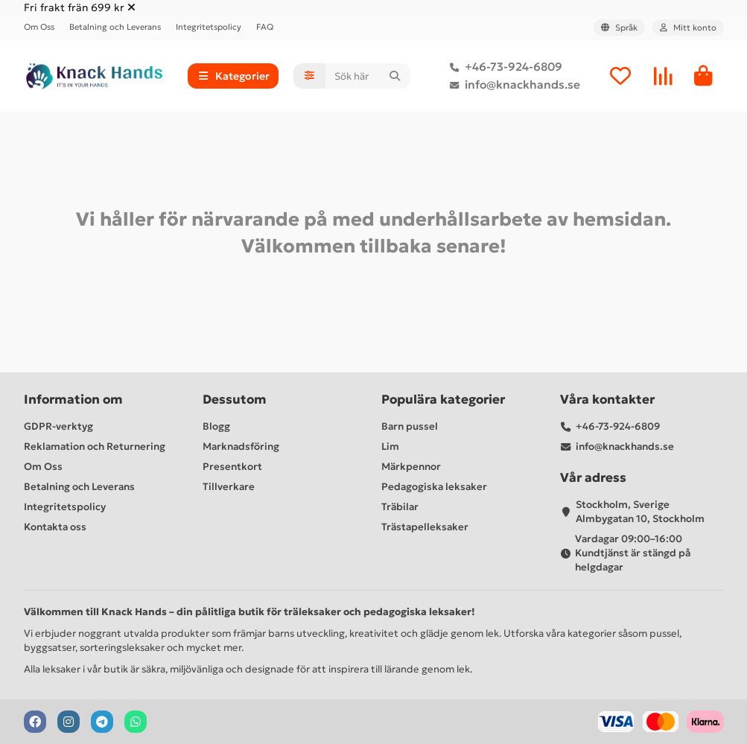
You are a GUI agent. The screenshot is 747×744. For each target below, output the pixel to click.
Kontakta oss (55, 527)
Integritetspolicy (208, 27)
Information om (73, 399)
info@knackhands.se (512, 85)
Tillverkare (229, 486)
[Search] (367, 76)
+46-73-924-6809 (503, 67)
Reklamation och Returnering (94, 446)
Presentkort (232, 466)
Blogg (216, 426)
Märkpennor (411, 466)
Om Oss (39, 27)
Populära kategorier (443, 399)
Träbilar (400, 506)
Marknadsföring (241, 446)
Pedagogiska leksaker (434, 486)
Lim (390, 446)
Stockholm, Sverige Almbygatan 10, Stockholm (640, 511)
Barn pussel (409, 426)
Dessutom (235, 399)
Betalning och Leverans (115, 27)
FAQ (264, 27)
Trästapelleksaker (424, 527)
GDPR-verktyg (58, 426)
